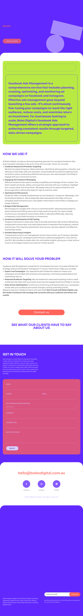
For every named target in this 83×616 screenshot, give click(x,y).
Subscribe (74, 594)
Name (8, 385)
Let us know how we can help (18, 404)
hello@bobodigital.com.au (41, 473)
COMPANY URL (11, 424)
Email (44, 395)
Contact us (41, 312)
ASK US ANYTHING (12, 433)
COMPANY (10, 414)
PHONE (8, 395)
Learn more (12, 43)
